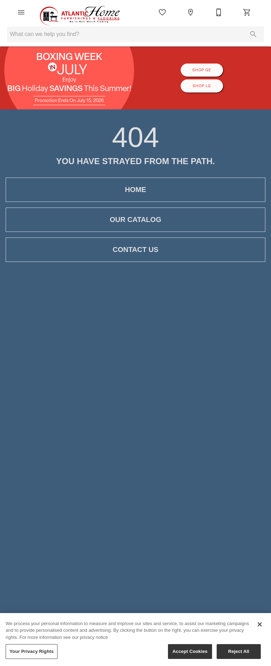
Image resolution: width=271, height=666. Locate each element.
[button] (21, 12)
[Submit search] (253, 34)
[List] (162, 12)
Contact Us (135, 250)
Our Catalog (135, 220)
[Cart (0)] (247, 12)
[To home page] (80, 12)
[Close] (259, 627)
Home (135, 190)
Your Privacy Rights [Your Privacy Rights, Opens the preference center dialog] (32, 654)
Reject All (238, 654)
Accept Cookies (190, 654)
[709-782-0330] (218, 12)
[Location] (190, 12)
